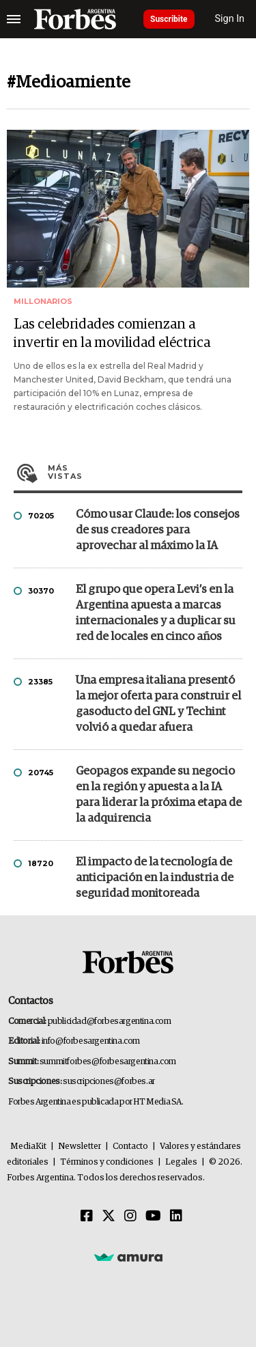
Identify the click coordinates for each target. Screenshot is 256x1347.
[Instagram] (130, 1216)
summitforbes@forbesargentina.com (108, 1061)
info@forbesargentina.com (91, 1041)
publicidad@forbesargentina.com (109, 1021)
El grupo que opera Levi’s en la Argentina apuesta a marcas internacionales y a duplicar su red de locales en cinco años (156, 613)
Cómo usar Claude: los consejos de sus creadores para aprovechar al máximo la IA (158, 530)
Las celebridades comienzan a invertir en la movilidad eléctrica (112, 334)
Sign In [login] (230, 19)
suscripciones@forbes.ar (109, 1081)
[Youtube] (153, 1216)
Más (145, 472)
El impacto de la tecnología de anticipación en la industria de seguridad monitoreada (154, 878)
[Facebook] (87, 1216)
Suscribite (169, 19)
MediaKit (28, 1146)
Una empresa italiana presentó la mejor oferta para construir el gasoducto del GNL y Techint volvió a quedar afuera (158, 704)
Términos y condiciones (107, 1162)
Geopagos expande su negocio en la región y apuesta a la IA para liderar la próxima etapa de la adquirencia (159, 795)
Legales (181, 1162)
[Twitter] (108, 1216)
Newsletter (79, 1146)
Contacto (130, 1146)
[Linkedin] (176, 1216)
